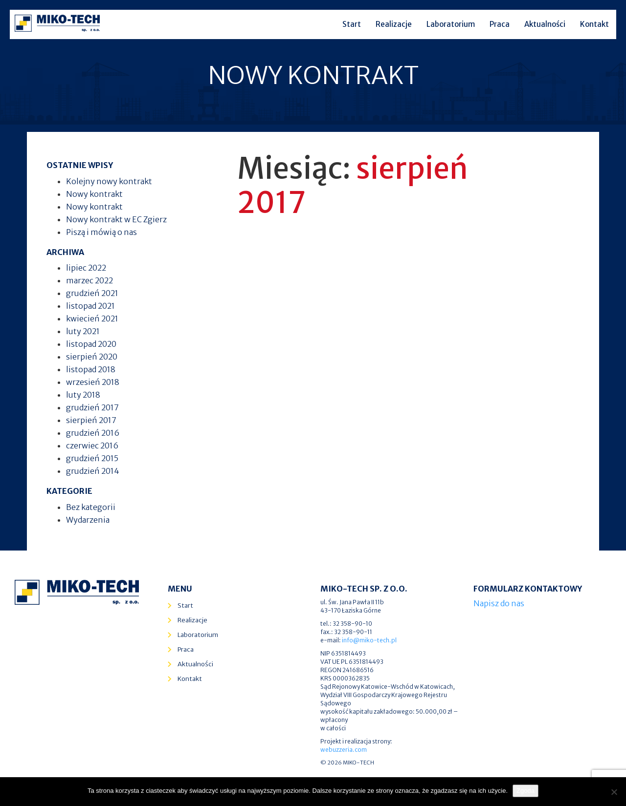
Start (351, 24)
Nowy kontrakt (94, 194)
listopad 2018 (90, 369)
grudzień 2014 (92, 471)
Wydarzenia (88, 520)
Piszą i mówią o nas (101, 232)
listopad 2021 (90, 306)
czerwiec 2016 (92, 445)
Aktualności (544, 24)
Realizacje (394, 24)
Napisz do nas (498, 603)
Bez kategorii (90, 507)
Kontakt (594, 24)
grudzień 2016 (92, 433)
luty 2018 (83, 395)
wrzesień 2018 (92, 382)
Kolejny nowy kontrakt (109, 181)
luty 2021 (83, 331)
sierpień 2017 (91, 420)
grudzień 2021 (92, 293)
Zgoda (525, 790)
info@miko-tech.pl (369, 640)
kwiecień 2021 (92, 318)
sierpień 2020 (91, 356)
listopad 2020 (91, 344)
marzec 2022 (89, 280)
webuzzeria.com (343, 749)
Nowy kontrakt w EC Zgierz (116, 219)
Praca (500, 24)
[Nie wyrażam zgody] (614, 792)
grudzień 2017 (92, 407)
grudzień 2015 (92, 458)
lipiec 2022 (86, 268)
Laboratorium (450, 24)
